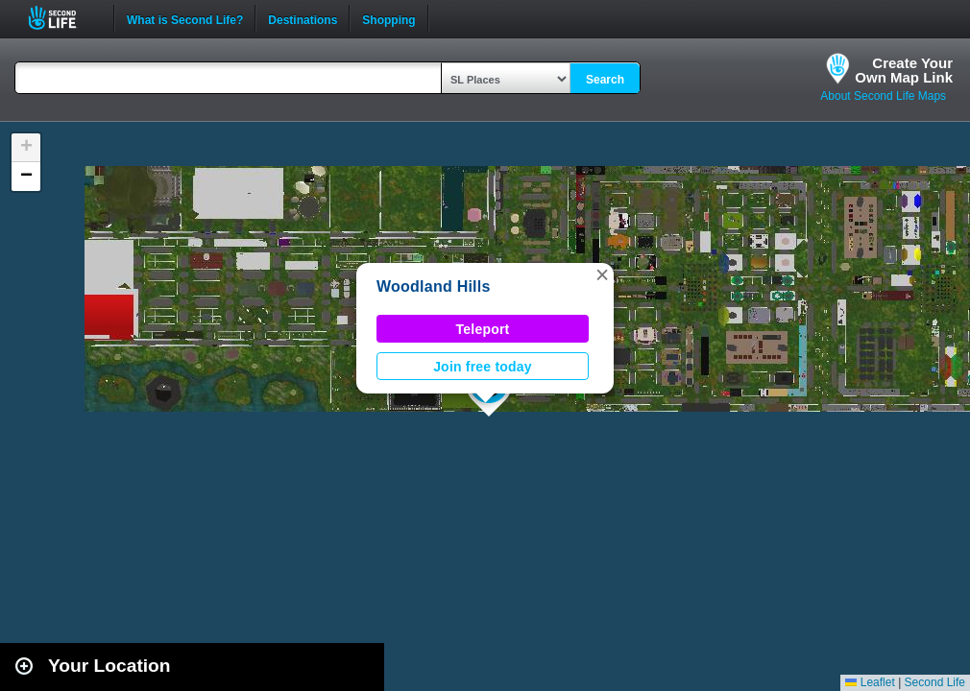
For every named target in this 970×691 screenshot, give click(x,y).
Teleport (483, 329)
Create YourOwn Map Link (904, 70)
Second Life (63, 18)
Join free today (482, 366)
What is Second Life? (185, 18)
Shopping (388, 18)
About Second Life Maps (883, 96)
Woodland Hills (433, 286)
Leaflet (869, 682)
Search (605, 79)
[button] (602, 274)
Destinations (302, 18)
